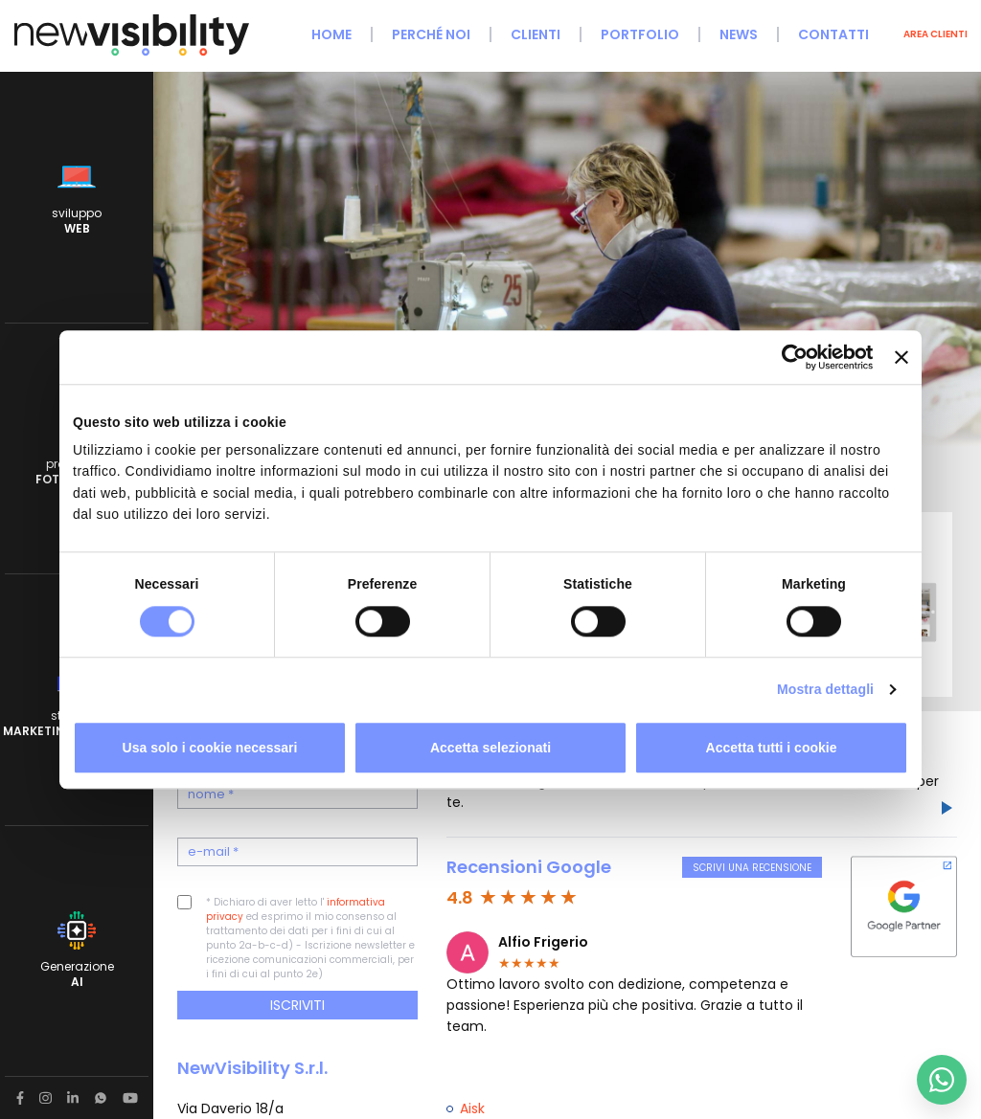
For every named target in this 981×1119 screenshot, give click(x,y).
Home (331, 34)
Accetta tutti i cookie (771, 747)
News (738, 34)
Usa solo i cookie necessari (210, 747)
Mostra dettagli (825, 689)
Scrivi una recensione (752, 868)
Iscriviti (297, 1005)
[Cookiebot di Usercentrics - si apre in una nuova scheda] (789, 357)
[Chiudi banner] (901, 357)
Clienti (535, 34)
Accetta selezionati (490, 747)
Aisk (472, 1108)
